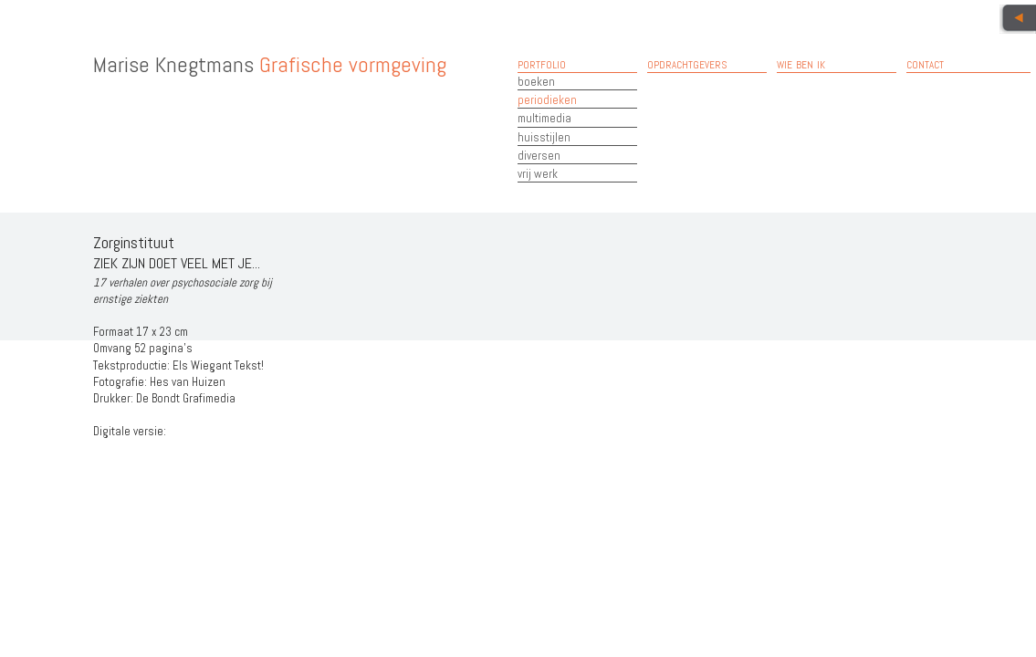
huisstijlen (544, 137)
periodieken (547, 100)
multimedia (544, 118)
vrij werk (538, 174)
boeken (536, 81)
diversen (539, 155)
